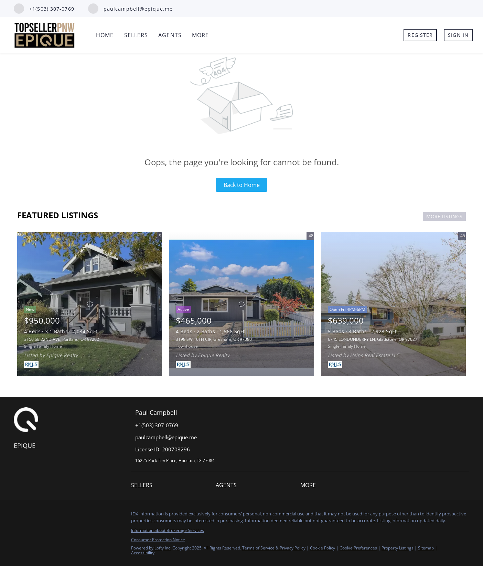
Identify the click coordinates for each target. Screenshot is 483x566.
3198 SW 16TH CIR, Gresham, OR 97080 (214, 339)
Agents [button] (170, 35)
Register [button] (420, 35)
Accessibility (142, 553)
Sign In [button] (458, 35)
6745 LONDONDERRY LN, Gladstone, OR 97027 (372, 339)
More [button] (200, 35)
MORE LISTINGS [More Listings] (444, 216)
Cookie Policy (322, 548)
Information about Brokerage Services (167, 530)
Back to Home (242, 185)
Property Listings (398, 548)
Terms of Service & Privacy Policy (273, 548)
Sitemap (426, 548)
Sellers (136, 35)
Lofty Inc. (162, 548)
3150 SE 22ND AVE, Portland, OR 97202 (61, 339)
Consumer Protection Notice (158, 540)
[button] (143, 486)
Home (105, 35)
